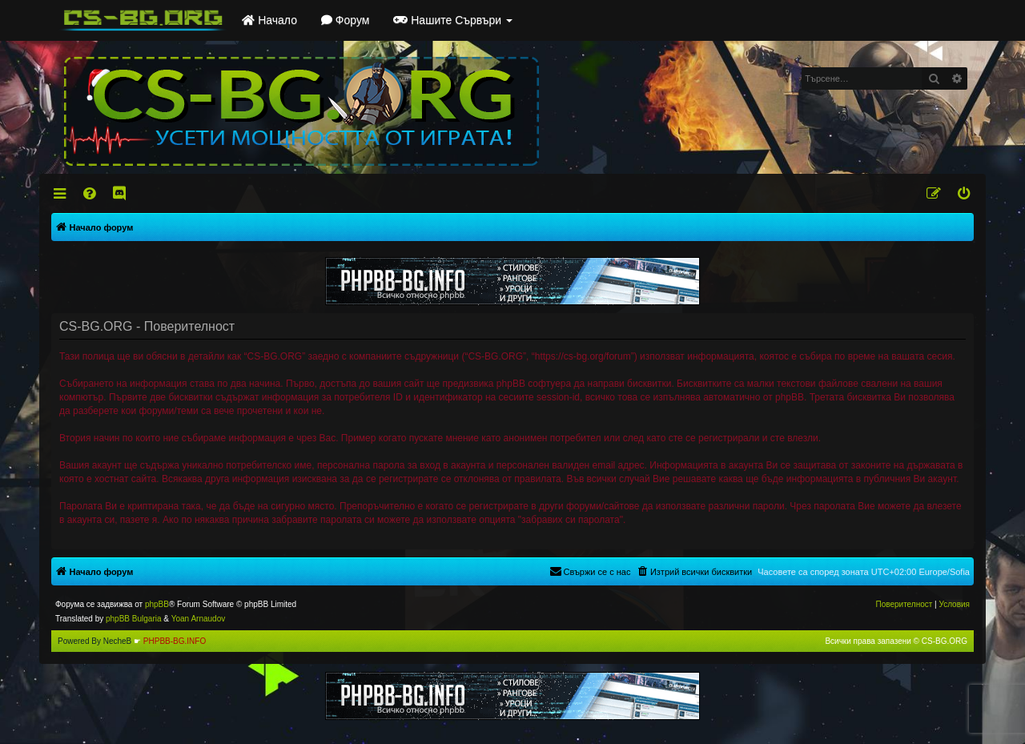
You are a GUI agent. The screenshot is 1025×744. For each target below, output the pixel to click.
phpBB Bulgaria (134, 618)
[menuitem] (91, 194)
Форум (345, 20)
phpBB (157, 604)
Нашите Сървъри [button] (452, 20)
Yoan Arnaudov (198, 618)
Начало (269, 20)
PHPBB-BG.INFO (174, 641)
